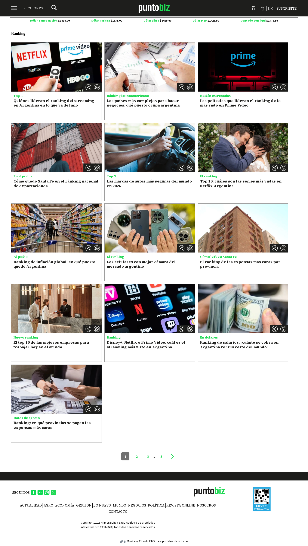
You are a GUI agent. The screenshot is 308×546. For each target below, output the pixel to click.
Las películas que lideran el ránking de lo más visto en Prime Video (240, 103)
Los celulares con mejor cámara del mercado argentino (141, 264)
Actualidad (31, 505)
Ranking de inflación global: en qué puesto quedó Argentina (54, 264)
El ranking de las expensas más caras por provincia (240, 264)
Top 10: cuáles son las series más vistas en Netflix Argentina (240, 183)
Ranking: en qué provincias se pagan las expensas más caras (52, 425)
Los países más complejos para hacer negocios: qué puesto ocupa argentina (143, 103)
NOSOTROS (206, 505)
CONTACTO (117, 511)
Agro (48, 505)
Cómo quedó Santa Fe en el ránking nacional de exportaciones (55, 183)
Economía (64, 505)
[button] (96, 87)
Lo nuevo (102, 505)
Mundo (119, 505)
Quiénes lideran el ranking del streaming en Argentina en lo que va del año (53, 103)
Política (156, 505)
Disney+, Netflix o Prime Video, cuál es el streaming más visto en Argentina (146, 345)
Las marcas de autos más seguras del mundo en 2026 (149, 183)
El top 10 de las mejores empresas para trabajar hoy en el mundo (51, 345)
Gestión (84, 505)
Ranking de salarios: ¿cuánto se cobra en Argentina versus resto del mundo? (239, 345)
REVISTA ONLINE (180, 505)
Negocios (137, 505)
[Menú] (27, 8)
